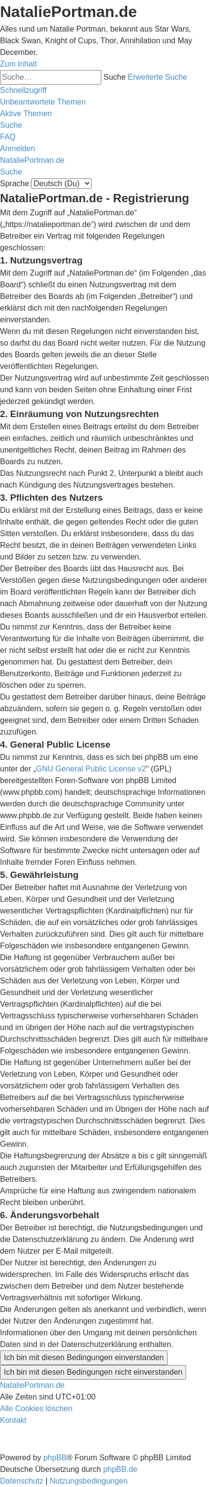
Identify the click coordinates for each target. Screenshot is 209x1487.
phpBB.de (120, 1469)
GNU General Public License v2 (91, 769)
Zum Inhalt (18, 64)
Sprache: (15, 183)
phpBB (55, 1457)
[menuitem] (43, 102)
